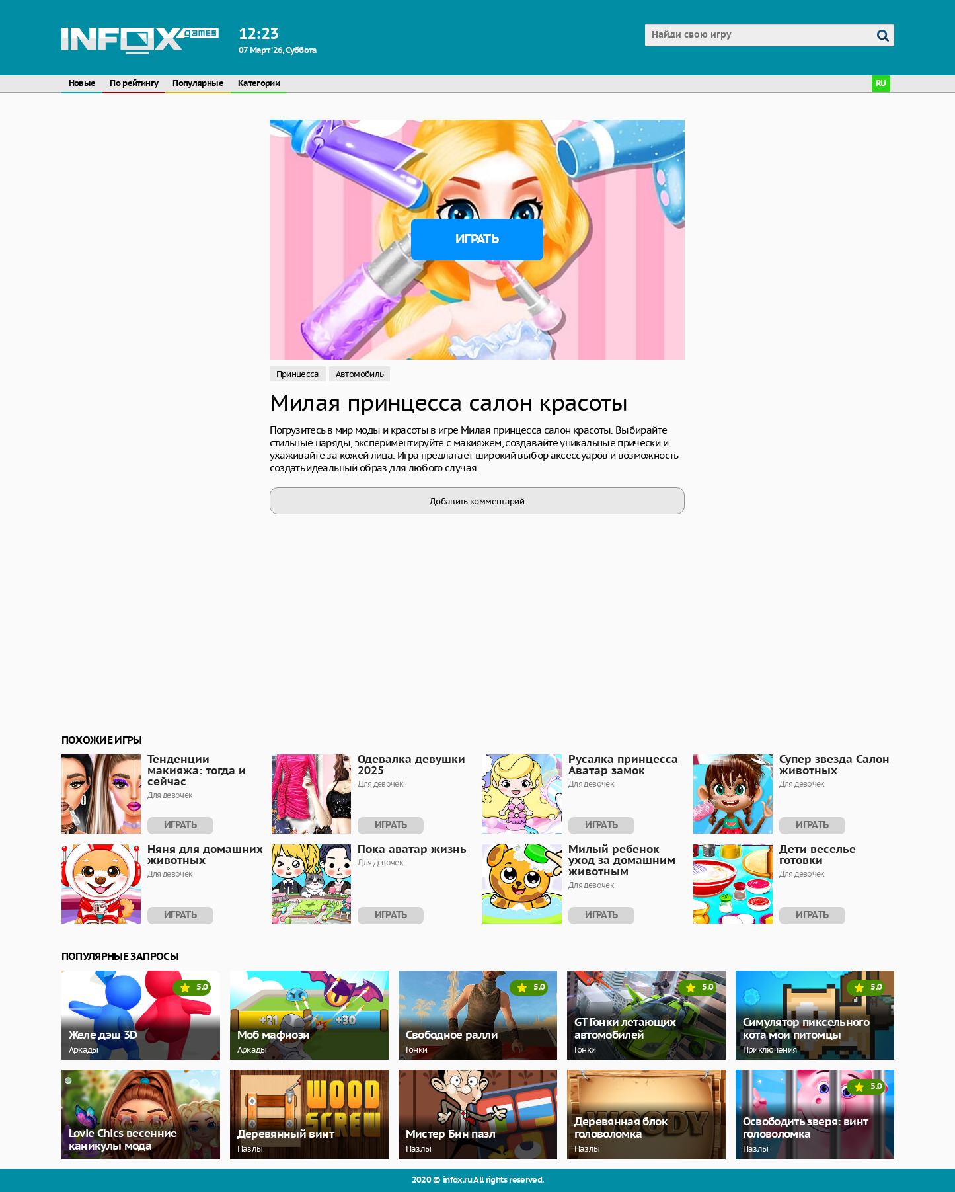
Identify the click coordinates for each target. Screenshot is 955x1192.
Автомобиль (360, 373)
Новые (82, 84)
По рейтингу (134, 84)
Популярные (197, 84)
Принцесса (297, 373)
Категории (259, 84)
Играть (476, 239)
